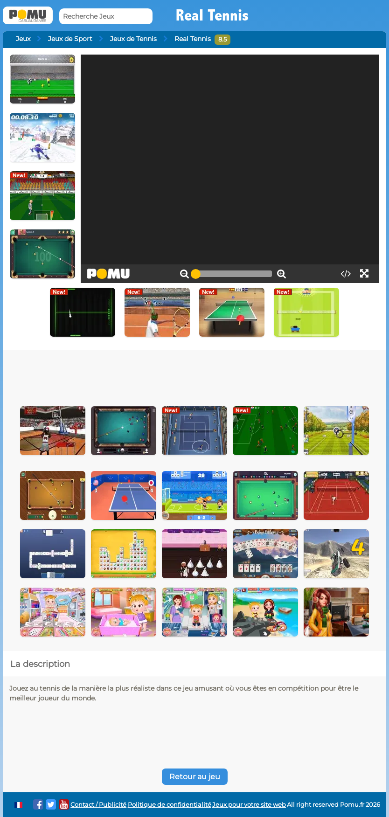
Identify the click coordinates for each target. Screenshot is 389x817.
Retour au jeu (194, 776)
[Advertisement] (194, 376)
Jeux (23, 39)
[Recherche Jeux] (106, 16)
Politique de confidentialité (169, 804)
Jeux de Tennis (133, 39)
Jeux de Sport (70, 39)
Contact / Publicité (98, 804)
